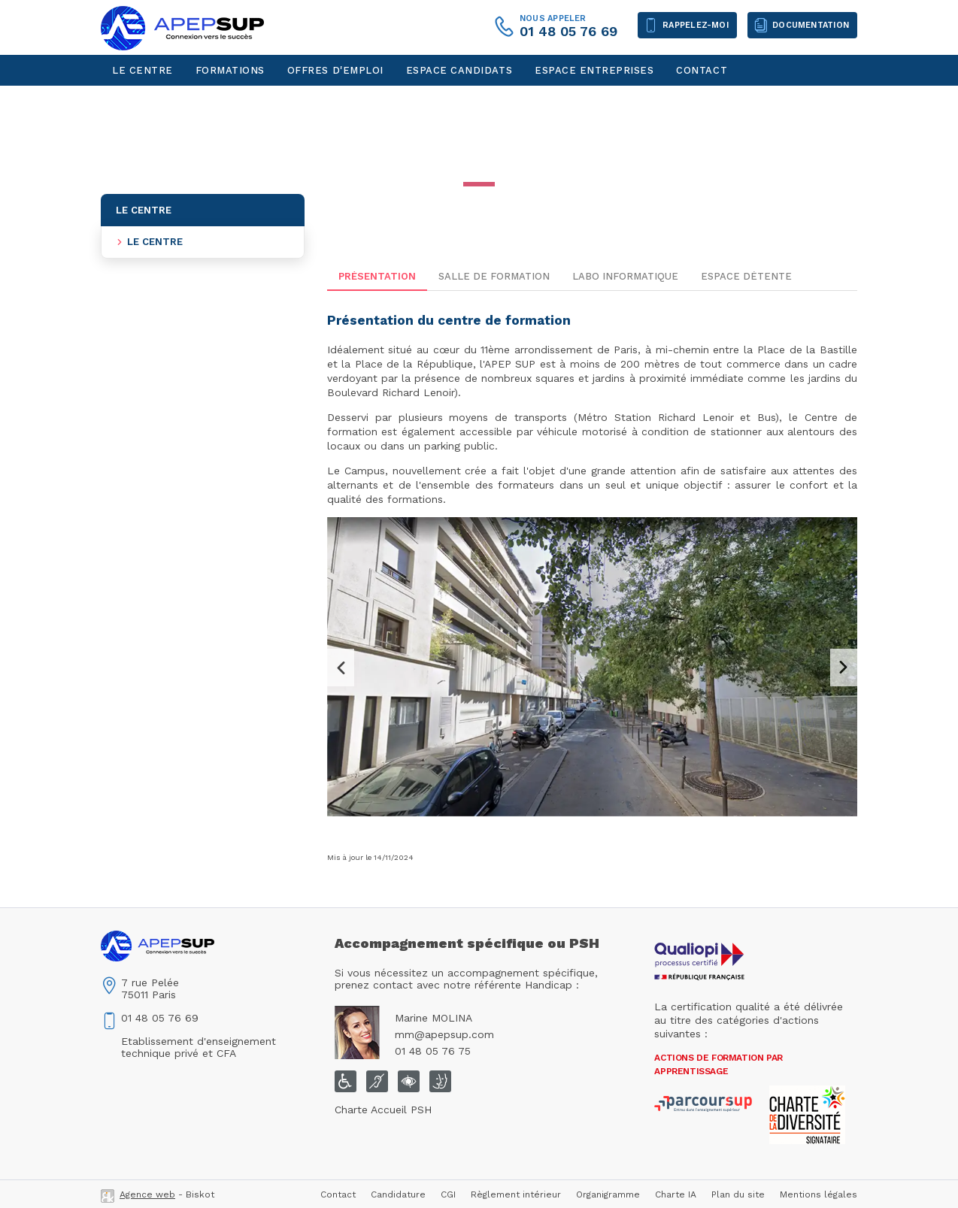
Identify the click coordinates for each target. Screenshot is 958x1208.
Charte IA (675, 1194)
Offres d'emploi (335, 70)
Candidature (398, 1194)
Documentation (810, 25)
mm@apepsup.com (444, 1034)
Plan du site (738, 1194)
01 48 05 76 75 (433, 1051)
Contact (701, 70)
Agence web (147, 1194)
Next (843, 667)
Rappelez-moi (695, 25)
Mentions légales (818, 1194)
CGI (448, 1194)
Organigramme (608, 1194)
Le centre (142, 70)
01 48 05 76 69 (568, 31)
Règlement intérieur (516, 1194)
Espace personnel (167, 101)
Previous (340, 667)
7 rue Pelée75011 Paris (150, 988)
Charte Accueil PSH (383, 1110)
